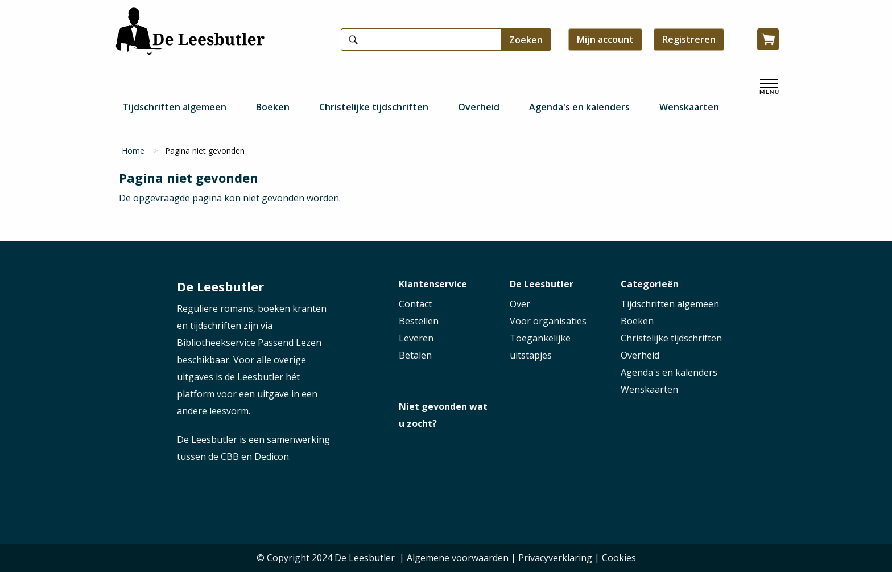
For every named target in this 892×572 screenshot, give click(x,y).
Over (520, 304)
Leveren (416, 338)
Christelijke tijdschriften (373, 107)
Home (133, 150)
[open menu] (769, 86)
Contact (415, 304)
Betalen (415, 355)
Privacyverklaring (555, 558)
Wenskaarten (689, 107)
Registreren (689, 39)
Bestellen (419, 321)
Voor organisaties (548, 321)
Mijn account (605, 39)
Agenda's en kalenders (579, 107)
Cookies (619, 558)
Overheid (478, 107)
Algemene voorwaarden (458, 558)
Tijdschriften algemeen (174, 107)
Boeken (273, 107)
